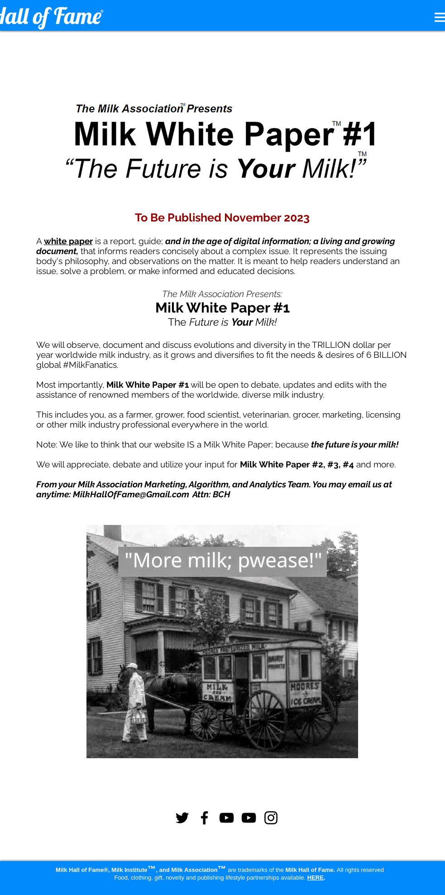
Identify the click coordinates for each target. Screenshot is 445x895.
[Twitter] (182, 818)
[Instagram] (271, 818)
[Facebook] (204, 818)
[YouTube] (226, 818)
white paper (68, 241)
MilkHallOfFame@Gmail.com (131, 494)
